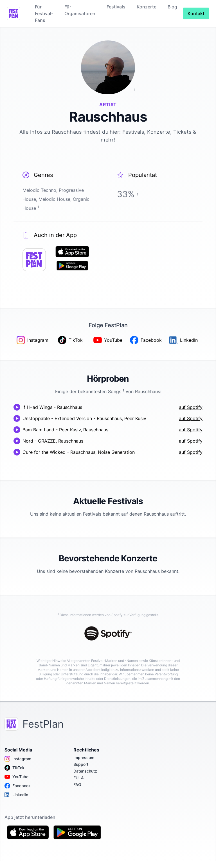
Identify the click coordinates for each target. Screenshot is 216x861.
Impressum (83, 757)
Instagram (17, 758)
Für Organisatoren (79, 10)
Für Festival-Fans (44, 13)
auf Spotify (190, 407)
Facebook (17, 785)
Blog (172, 7)
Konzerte (146, 7)
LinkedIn (16, 794)
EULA (78, 777)
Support (80, 764)
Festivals (116, 7)
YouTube (16, 776)
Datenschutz (85, 771)
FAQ (77, 784)
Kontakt (196, 13)
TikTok (14, 767)
